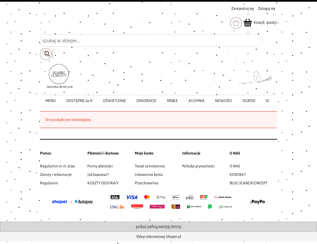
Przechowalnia (146, 183)
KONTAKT (238, 174)
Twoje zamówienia (150, 166)
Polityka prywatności (198, 166)
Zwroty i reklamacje (56, 174)
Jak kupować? (98, 174)
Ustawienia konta (149, 174)
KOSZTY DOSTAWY (103, 183)
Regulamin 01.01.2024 (57, 166)
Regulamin (49, 183)
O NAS (235, 166)
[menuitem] (50, 101)
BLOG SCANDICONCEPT (249, 183)
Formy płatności (100, 166)
